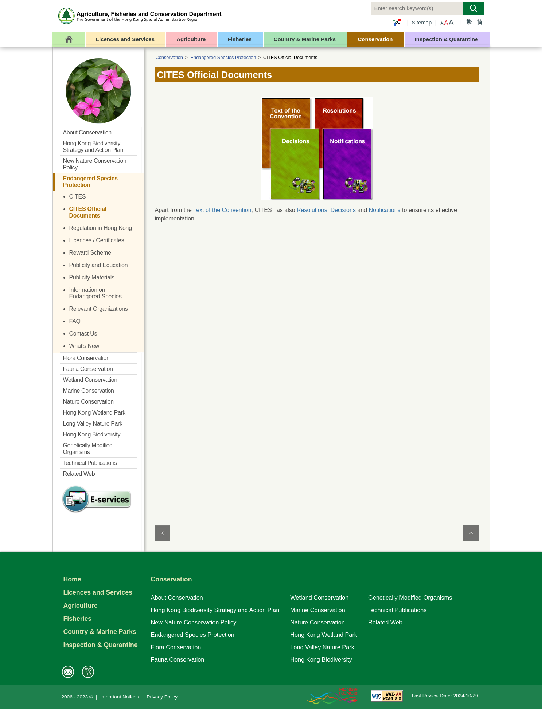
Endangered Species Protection (223, 57)
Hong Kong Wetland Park (323, 634)
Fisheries (77, 618)
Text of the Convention (222, 210)
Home (72, 579)
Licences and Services (98, 592)
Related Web (385, 622)
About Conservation (177, 597)
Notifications (385, 210)
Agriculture (80, 605)
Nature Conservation (317, 622)
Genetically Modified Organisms (410, 597)
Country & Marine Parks (99, 631)
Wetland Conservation (319, 597)
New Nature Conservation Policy (194, 622)
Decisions (343, 210)
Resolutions (312, 210)
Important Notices (119, 697)
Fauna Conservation (177, 659)
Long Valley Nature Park (322, 647)
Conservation (169, 57)
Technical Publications (397, 610)
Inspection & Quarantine (100, 645)
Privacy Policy (162, 697)
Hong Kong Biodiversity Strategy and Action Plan (215, 610)
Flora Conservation (176, 647)
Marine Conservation (317, 610)
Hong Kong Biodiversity (321, 659)
